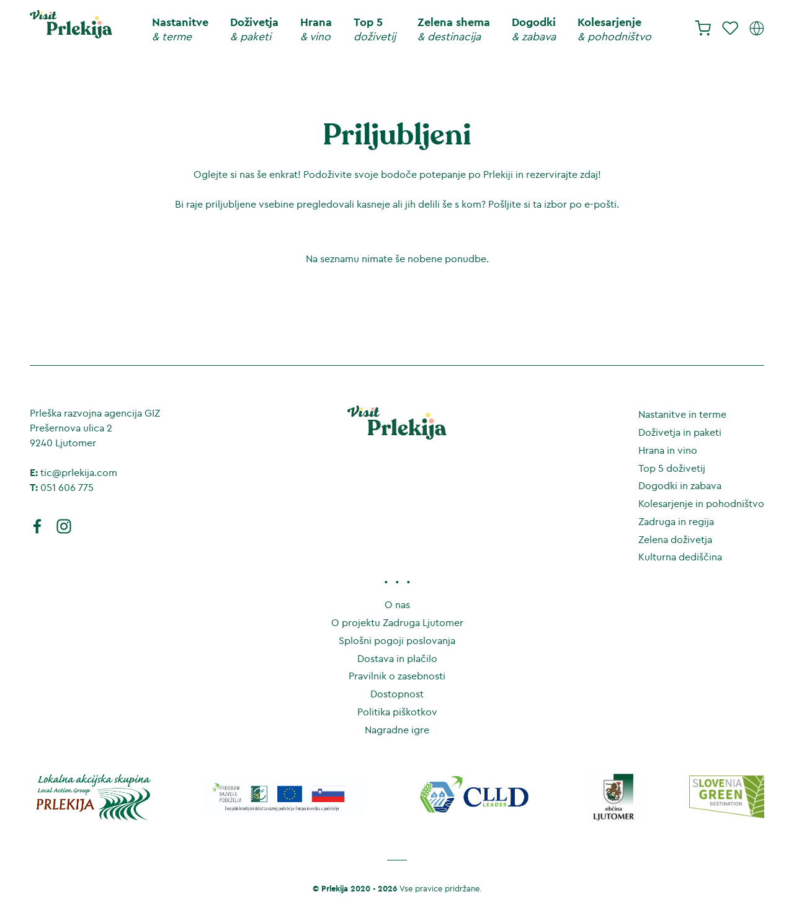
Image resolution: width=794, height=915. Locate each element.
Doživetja (254, 29)
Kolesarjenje (614, 29)
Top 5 (375, 29)
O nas (397, 604)
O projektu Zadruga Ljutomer (397, 622)
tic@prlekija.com (78, 472)
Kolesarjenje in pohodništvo (701, 503)
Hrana (316, 29)
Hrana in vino (667, 450)
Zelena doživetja (675, 539)
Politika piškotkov (397, 711)
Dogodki (534, 29)
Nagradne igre (397, 729)
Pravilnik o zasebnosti (397, 676)
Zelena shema (453, 29)
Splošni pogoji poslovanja (397, 640)
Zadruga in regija (676, 521)
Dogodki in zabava (679, 485)
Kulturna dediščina (680, 556)
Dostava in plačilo (397, 658)
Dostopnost (397, 693)
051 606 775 (67, 487)
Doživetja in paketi (679, 432)
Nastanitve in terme (682, 414)
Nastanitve (180, 29)
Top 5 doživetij (671, 468)
